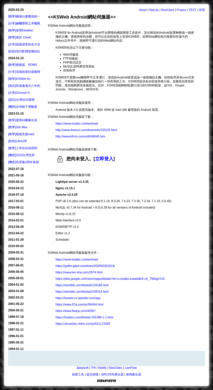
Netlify (102, 367)
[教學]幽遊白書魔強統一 (24, 16)
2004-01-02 (16, 284)
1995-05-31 (16, 342)
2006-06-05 (16, 271)
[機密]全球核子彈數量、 (24, 106)
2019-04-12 (16, 188)
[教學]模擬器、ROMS (22, 64)
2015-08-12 (16, 214)
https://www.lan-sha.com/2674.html (79, 272)
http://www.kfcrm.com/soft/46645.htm (80, 136)
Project (181, 10)
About (143, 10)
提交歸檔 (92, 374)
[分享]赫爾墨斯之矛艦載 (24, 23)
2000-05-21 (16, 310)
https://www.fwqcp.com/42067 (76, 310)
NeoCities (167, 10)
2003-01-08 (16, 291)
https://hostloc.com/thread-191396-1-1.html (84, 317)
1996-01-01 (16, 336)
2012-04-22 (16, 233)
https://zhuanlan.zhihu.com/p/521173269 (83, 323)
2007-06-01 (16, 265)
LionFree (131, 367)
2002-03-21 (16, 297)
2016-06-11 (16, 207)
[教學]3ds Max (17, 127)
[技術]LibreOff (17, 141)
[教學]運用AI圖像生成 (22, 120)
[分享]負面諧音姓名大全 (24, 44)
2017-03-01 (16, 201)
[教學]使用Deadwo (20, 30)
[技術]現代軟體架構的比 (24, 51)
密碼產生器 (133, 374)
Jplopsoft (82, 367)
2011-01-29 (16, 239)
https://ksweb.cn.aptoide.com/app (78, 298)
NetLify (154, 10)
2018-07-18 (16, 194)
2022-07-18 (16, 169)
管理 (202, 10)
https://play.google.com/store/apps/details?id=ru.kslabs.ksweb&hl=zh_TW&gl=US (110, 278)
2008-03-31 (16, 259)
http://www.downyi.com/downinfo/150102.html (86, 130)
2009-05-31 (16, 252)
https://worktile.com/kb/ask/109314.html (82, 291)
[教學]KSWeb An (19, 78)
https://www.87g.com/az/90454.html (79, 304)
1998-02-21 (16, 323)
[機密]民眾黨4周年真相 (23, 162)
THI (93, 367)
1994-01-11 (16, 348)
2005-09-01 (16, 278)
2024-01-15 (16, 58)
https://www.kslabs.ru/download (77, 123)
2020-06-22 (16, 181)
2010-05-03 (16, 246)
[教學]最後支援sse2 (21, 134)
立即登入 (104, 158)
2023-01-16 (16, 113)
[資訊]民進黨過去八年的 (24, 85)
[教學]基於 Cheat (19, 37)
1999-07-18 (16, 316)
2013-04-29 (16, 226)
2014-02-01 (16, 220)
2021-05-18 (16, 175)
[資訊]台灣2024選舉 (21, 99)
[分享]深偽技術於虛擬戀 (24, 71)
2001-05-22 (16, 303)
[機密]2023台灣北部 (21, 155)
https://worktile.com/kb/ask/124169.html (82, 285)
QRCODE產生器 (112, 374)
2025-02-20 (16, 9)
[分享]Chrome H (19, 92)
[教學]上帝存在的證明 (22, 148)
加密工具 (78, 374)
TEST (192, 10)
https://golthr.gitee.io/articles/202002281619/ (85, 265)
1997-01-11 (16, 329)
